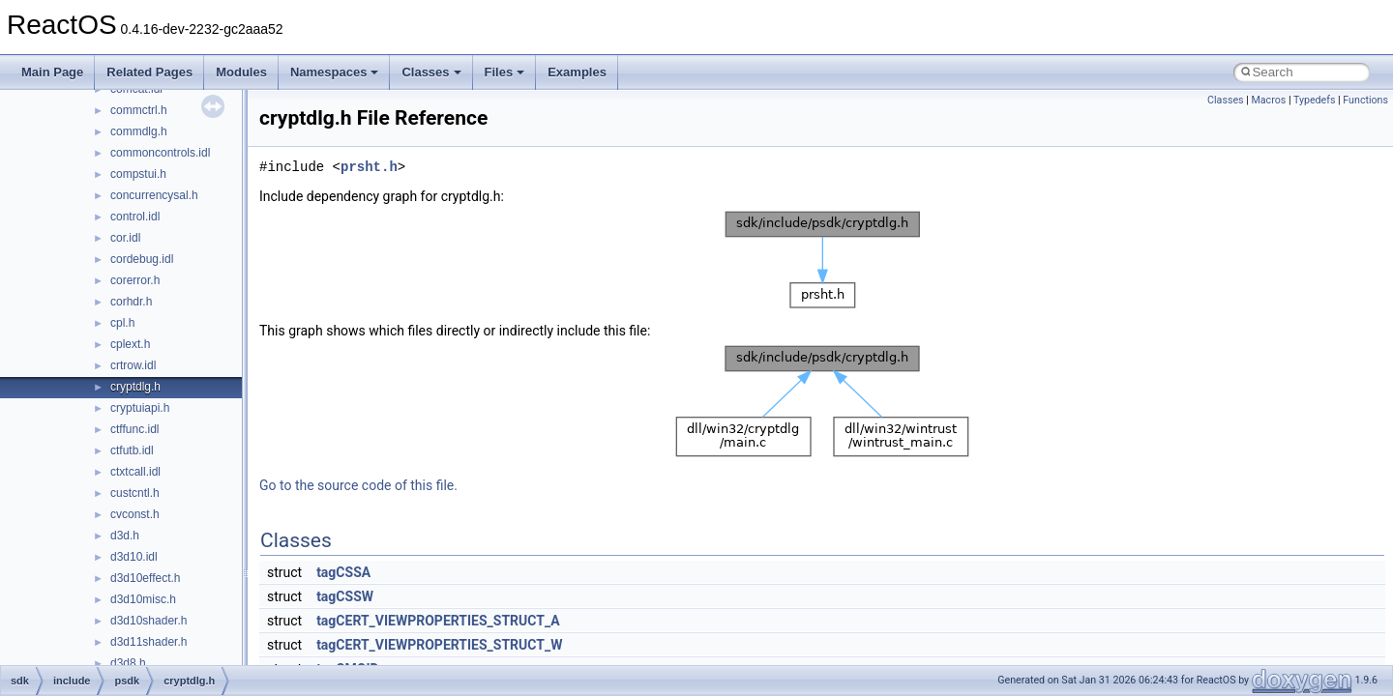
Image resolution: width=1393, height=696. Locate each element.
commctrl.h (138, 110)
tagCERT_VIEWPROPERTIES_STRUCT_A (437, 620)
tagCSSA (343, 572)
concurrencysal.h (154, 195)
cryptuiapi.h (139, 408)
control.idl (135, 216)
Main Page (52, 72)
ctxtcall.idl (135, 471)
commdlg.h (138, 131)
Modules (241, 72)
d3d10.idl (134, 557)
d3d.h (124, 535)
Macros (1268, 100)
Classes (430, 72)
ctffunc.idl (134, 429)
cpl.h (122, 323)
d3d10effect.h (145, 578)
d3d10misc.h (143, 599)
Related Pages (149, 72)
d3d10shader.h (148, 620)
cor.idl (125, 238)
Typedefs (1314, 100)
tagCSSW (344, 596)
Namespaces (334, 72)
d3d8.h (128, 663)
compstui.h (138, 174)
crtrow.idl (133, 365)
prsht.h (369, 167)
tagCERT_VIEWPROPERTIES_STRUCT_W (439, 644)
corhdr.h (131, 301)
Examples (577, 72)
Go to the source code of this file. (358, 485)
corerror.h (135, 280)
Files (505, 72)
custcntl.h (135, 493)
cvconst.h (135, 514)
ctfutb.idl (132, 450)
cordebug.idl (141, 259)
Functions (1365, 100)
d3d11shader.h (148, 642)
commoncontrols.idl (160, 153)
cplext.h (130, 344)
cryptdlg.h (135, 386)
